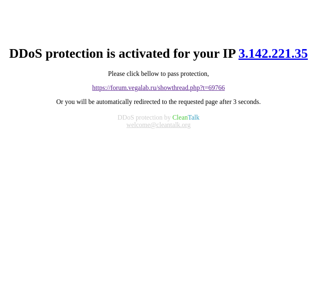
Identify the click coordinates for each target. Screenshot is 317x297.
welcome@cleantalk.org (158, 124)
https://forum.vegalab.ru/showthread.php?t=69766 (158, 87)
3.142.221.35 (273, 53)
